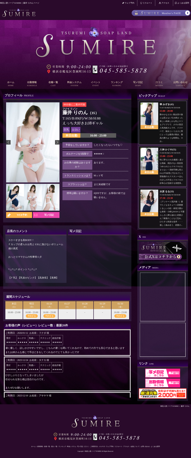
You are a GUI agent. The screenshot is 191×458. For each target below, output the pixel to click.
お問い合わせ (180, 84)
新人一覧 (54, 446)
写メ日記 (138, 84)
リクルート (146, 3)
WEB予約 (22, 215)
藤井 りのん (185, 406)
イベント (95, 84)
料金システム (74, 84)
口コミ (159, 84)
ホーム (10, 84)
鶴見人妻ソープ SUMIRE (169, 406)
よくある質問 (182, 3)
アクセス (164, 3)
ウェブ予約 (128, 3)
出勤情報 (31, 84)
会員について (135, 446)
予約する (32, 316)
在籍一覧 (53, 84)
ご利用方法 (94, 446)
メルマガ (102, 446)
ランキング (116, 84)
